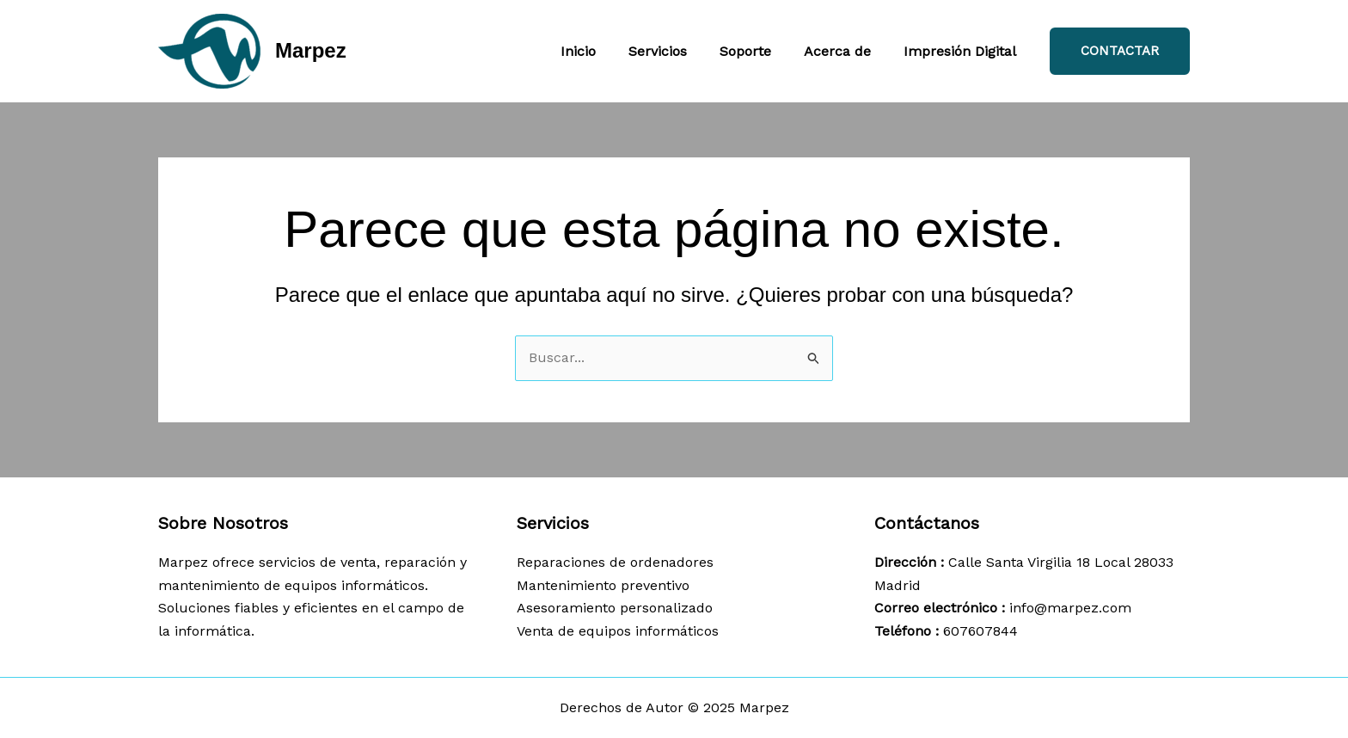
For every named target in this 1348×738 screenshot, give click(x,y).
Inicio (601, 51)
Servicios (675, 51)
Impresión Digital (962, 51)
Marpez (310, 50)
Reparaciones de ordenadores (615, 562)
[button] (1120, 51)
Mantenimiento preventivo (603, 585)
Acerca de (845, 51)
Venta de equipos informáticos (618, 631)
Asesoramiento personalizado (615, 608)
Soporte (758, 51)
